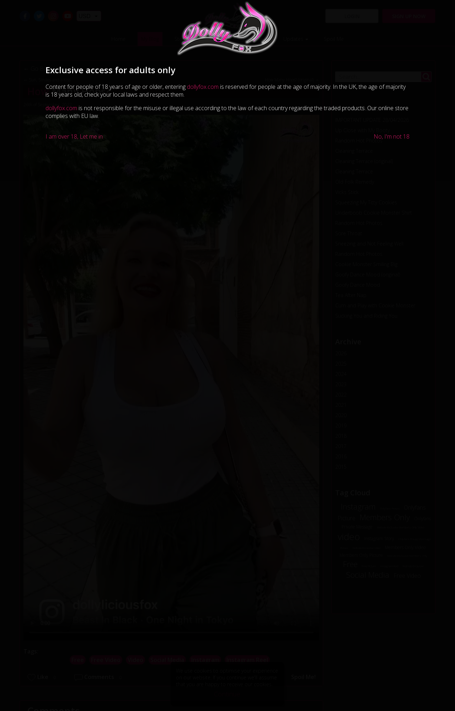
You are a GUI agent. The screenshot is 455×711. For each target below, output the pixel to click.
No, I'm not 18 (392, 136)
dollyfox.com (203, 87)
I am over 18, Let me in (74, 136)
